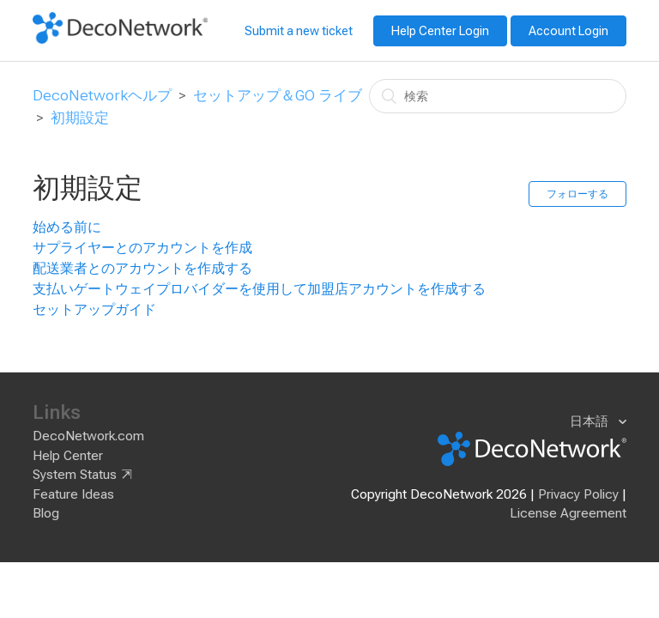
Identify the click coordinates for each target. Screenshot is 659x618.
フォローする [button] (577, 194)
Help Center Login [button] (440, 31)
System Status (75, 474)
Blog (46, 513)
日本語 (591, 421)
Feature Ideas (73, 494)
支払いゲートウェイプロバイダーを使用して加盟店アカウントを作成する (259, 289)
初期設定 (80, 117)
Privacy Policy (578, 494)
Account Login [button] (568, 31)
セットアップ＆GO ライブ (277, 95)
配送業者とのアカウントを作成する (142, 268)
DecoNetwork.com (88, 436)
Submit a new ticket (299, 31)
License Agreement (568, 513)
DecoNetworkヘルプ (102, 95)
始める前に (67, 227)
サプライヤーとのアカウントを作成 (142, 247)
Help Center (68, 456)
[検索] (497, 96)
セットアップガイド (94, 309)
